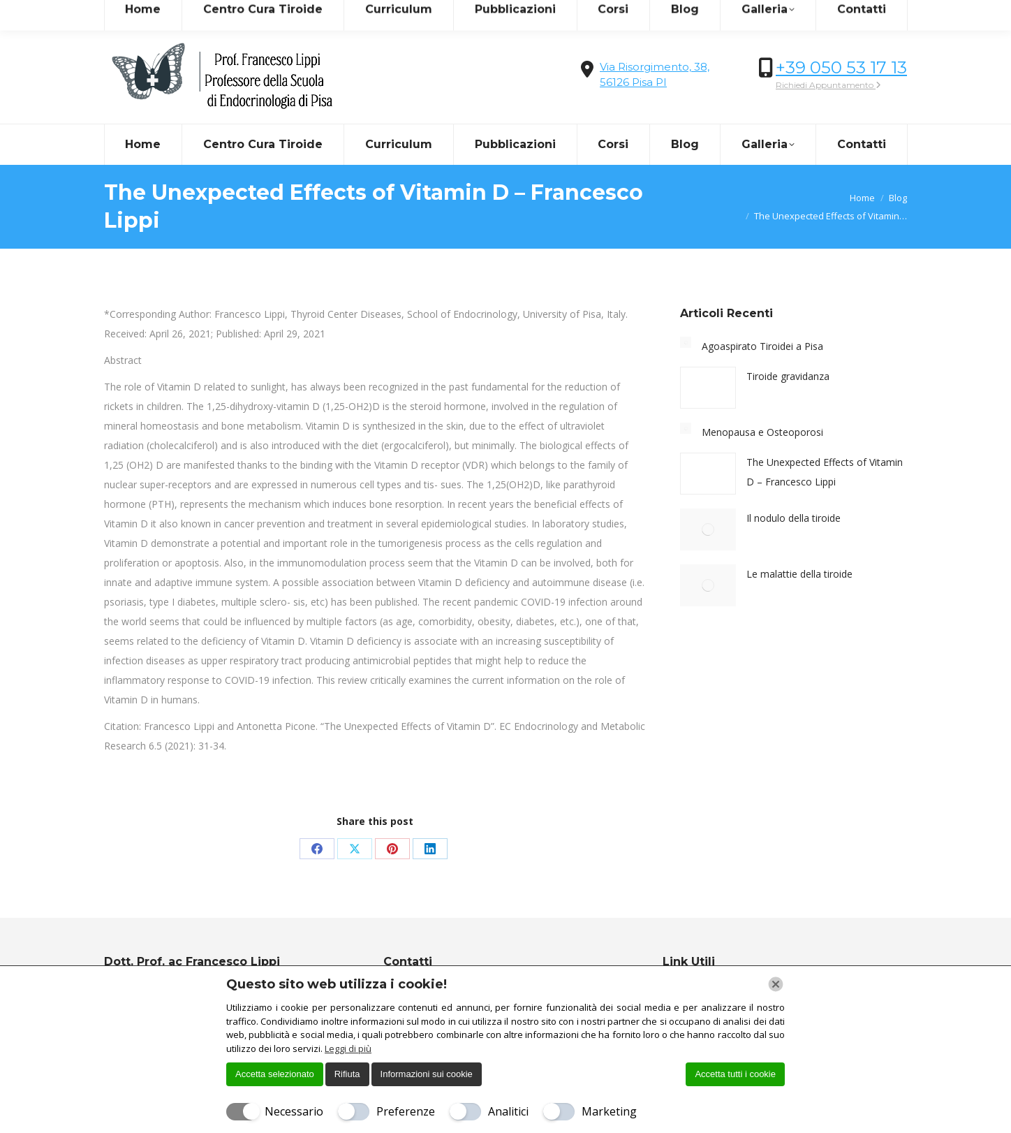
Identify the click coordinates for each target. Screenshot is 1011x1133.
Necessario (294, 1111)
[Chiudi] (776, 984)
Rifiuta (347, 1074)
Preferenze (405, 1111)
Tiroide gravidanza (787, 376)
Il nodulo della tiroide (793, 518)
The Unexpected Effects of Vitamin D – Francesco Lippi (824, 471)
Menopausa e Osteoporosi (762, 432)
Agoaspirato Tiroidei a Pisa (762, 346)
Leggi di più (348, 1048)
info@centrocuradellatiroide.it (181, 13)
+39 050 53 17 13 (841, 67)
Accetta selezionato (274, 1074)
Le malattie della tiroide (799, 573)
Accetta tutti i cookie (735, 1074)
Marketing (609, 1111)
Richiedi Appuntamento (828, 85)
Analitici (508, 1111)
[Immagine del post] (685, 342)
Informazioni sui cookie (427, 1074)
